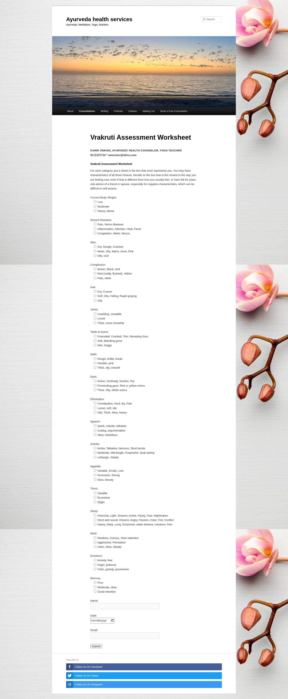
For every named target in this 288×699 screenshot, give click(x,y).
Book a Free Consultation (173, 111)
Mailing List (149, 111)
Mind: (93, 533)
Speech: (95, 421)
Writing (104, 111)
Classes (132, 111)
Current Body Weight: (103, 197)
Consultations (87, 111)
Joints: (94, 309)
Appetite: (95, 466)
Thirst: (94, 488)
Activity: (95, 443)
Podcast (118, 111)
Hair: (93, 287)
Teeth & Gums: (99, 331)
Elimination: (97, 399)
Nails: (93, 354)
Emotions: (96, 555)
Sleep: (94, 510)
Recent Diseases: (101, 219)
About (70, 111)
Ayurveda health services (99, 19)
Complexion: (98, 264)
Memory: (95, 578)
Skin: (93, 242)
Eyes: (93, 376)
